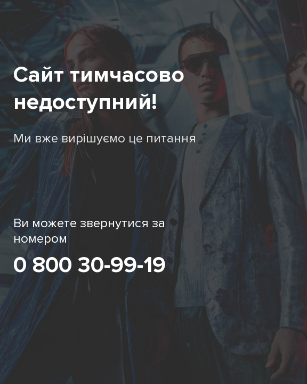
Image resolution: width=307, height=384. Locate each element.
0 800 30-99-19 (89, 265)
